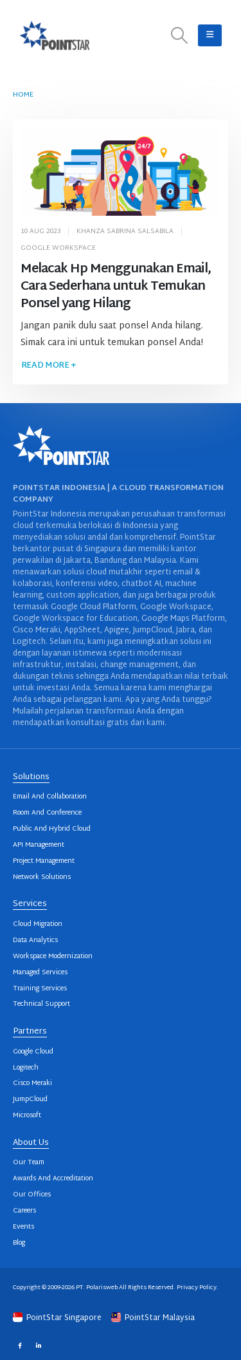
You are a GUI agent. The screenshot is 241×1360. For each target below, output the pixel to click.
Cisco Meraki (32, 1083)
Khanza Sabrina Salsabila (125, 231)
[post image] (121, 171)
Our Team (28, 1163)
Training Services (40, 989)
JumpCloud (30, 1099)
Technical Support (41, 1004)
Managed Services (40, 973)
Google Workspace (58, 248)
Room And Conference (47, 813)
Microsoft (27, 1116)
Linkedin (38, 1345)
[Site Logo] (54, 35)
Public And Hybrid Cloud (52, 829)
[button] (180, 35)
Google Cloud (33, 1052)
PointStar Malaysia (153, 1318)
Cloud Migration (37, 924)
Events (23, 1227)
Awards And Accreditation (53, 1179)
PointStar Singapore (58, 1318)
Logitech (26, 1068)
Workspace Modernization (53, 956)
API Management (38, 845)
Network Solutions (42, 877)
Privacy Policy (197, 1287)
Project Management (44, 861)
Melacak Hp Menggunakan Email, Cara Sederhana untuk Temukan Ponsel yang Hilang (116, 287)
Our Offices (32, 1195)
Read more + (48, 365)
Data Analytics (35, 940)
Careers (24, 1211)
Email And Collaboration (50, 797)
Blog (19, 1243)
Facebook (19, 1345)
